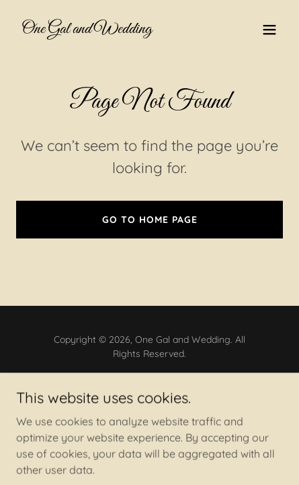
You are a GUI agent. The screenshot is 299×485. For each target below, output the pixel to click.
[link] (87, 29)
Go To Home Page (150, 220)
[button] (269, 29)
